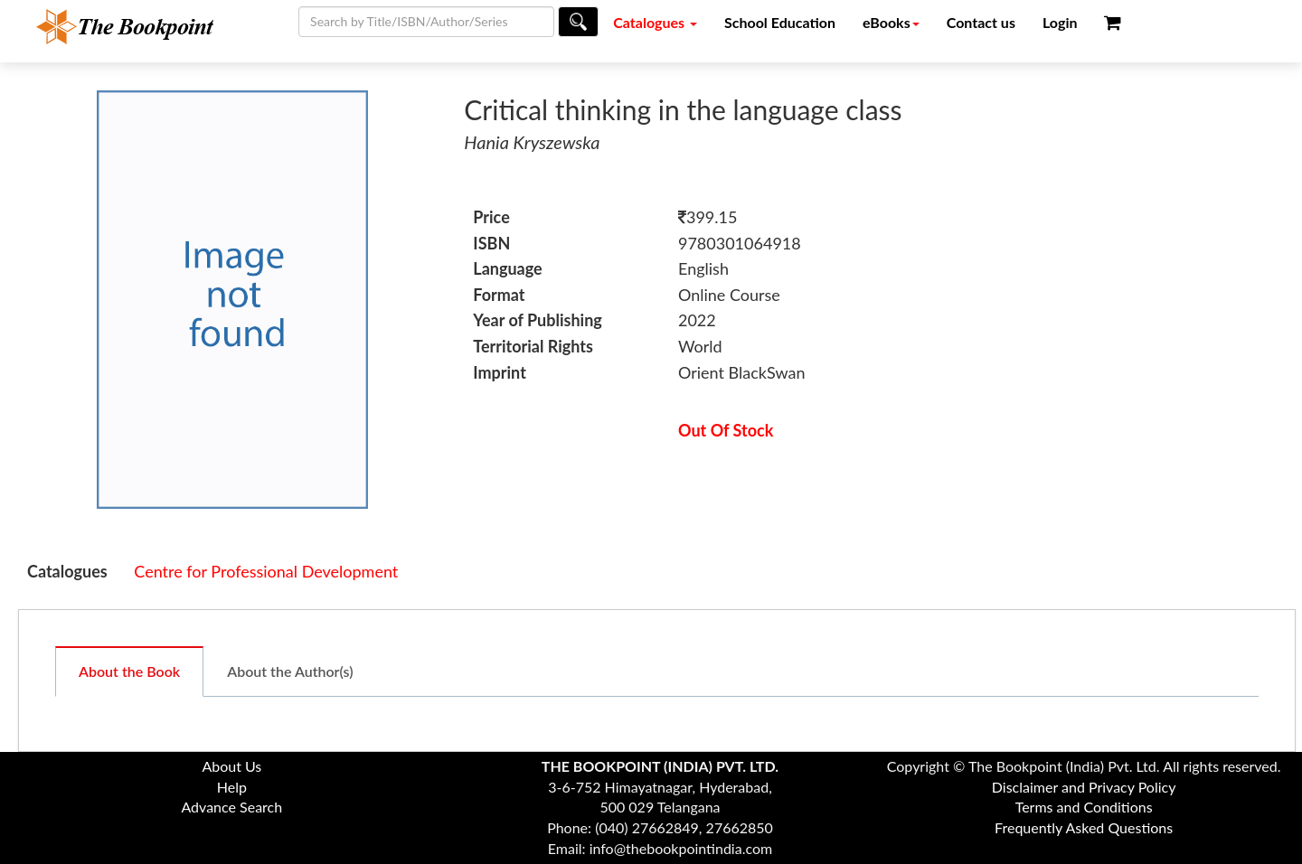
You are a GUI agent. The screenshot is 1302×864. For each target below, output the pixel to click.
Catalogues (655, 22)
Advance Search (231, 806)
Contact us (981, 22)
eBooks (891, 22)
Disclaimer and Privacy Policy (1084, 786)
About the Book (129, 671)
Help (232, 786)
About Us (231, 766)
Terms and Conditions (1084, 806)
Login (1060, 22)
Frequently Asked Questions (1084, 827)
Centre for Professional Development (266, 571)
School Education (779, 22)
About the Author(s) (290, 671)
